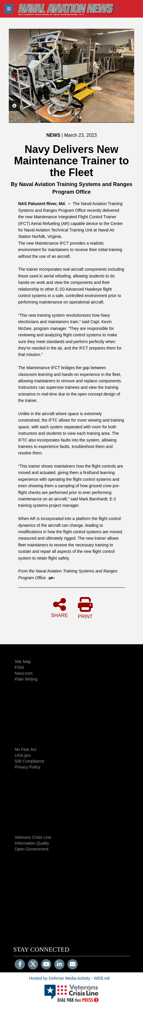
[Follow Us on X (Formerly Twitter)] (33, 964)
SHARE (59, 607)
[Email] (72, 964)
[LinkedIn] (59, 964)
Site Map (23, 661)
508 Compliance (29, 761)
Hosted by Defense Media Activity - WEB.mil (69, 978)
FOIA (19, 667)
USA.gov (23, 755)
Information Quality (32, 843)
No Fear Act (25, 749)
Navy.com (24, 673)
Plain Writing (26, 679)
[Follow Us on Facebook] (20, 964)
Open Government (31, 849)
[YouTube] (46, 964)
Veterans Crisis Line (33, 837)
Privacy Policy (27, 767)
